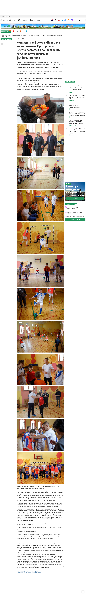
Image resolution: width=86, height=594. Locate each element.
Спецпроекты (7, 16)
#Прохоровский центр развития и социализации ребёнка (29, 572)
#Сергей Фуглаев (30, 571)
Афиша (3, 16)
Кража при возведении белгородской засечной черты (75, 191)
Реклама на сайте (69, 79)
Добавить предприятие (75, 219)
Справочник (23, 20)
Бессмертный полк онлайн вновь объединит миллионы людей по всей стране (77, 130)
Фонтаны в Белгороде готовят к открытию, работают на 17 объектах (76, 121)
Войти (84, 20)
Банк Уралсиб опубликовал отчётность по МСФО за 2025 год (77, 97)
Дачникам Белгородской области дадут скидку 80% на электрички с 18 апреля (77, 113)
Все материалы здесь (75, 198)
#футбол (36, 571)
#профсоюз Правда (21, 571)
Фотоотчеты (35, 20)
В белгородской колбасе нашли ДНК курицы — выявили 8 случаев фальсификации (76, 88)
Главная (4, 20)
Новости (13, 20)
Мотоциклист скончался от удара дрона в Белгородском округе (76, 105)
